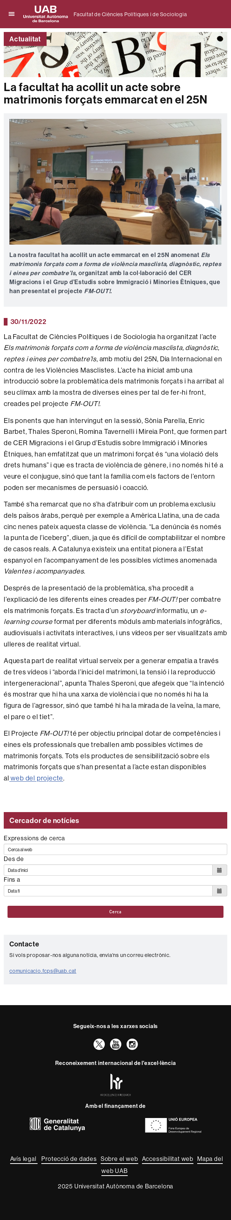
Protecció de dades (69, 1158)
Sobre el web (119, 1158)
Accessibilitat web (167, 1158)
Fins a (12, 879)
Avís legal (24, 1158)
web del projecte (36, 778)
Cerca (115, 912)
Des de (14, 859)
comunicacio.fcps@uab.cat (42, 970)
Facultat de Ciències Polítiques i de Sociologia (130, 14)
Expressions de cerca (34, 838)
